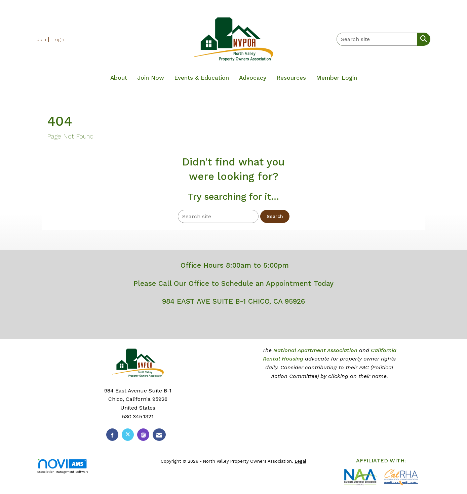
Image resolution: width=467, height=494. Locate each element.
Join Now (150, 77)
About (118, 77)
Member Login (336, 77)
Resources (291, 77)
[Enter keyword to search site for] (377, 39)
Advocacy (252, 77)
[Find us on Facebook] (112, 434)
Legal (300, 461)
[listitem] (44, 39)
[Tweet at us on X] (128, 434)
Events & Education (201, 77)
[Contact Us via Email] (159, 434)
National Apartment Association (315, 350)
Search (275, 216)
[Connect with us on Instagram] (143, 434)
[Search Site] (422, 39)
